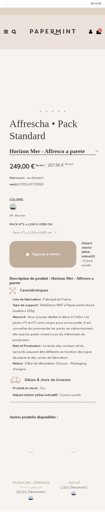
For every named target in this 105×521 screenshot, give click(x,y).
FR (99, 4)
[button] (40, 111)
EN (92, 4)
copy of (74, 482)
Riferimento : (17, 178)
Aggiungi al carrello (43, 254)
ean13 (14, 184)
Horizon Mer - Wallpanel (31, 482)
